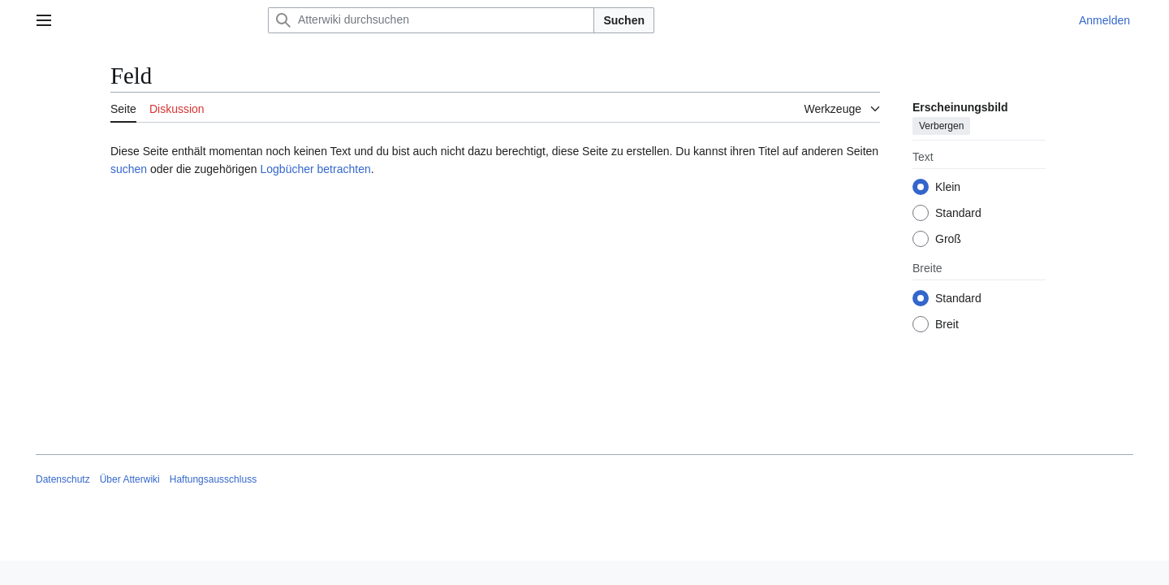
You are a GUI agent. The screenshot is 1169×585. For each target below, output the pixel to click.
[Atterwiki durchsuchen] (431, 20)
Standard (958, 212)
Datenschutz (63, 479)
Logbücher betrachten (315, 169)
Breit (947, 324)
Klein (947, 186)
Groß (948, 238)
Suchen (624, 20)
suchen (128, 169)
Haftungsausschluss (213, 479)
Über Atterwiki (130, 479)
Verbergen (941, 126)
